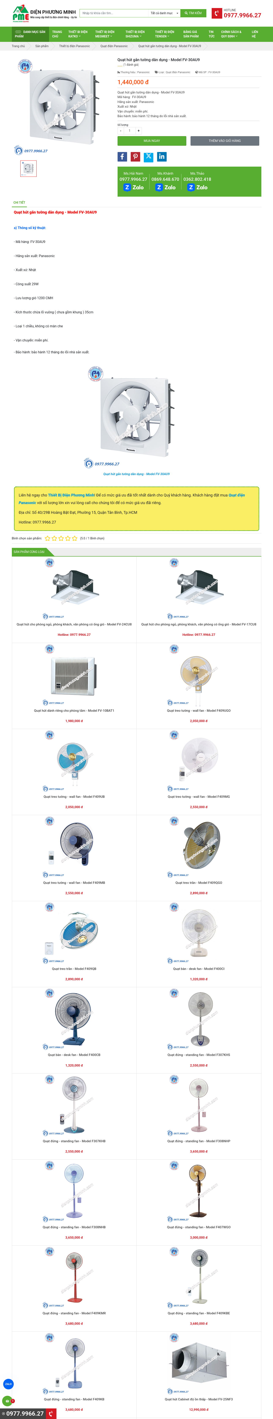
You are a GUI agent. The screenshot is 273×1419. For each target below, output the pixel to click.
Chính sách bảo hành (220, 1319)
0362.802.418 (197, 179)
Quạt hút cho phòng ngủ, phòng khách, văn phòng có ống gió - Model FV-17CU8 (87, 615)
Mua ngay (152, 141)
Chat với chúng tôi (225, 1282)
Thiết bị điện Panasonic (158, 1326)
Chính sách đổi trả (218, 1326)
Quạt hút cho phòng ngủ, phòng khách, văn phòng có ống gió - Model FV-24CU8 (37, 615)
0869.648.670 (165, 179)
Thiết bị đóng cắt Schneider (160, 1319)
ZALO (8, 1384)
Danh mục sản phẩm (30, 34)
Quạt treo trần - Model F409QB (186, 681)
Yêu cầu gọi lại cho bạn (157, 1286)
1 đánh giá (131, 64)
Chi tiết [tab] (19, 202)
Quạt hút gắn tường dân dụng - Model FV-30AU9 (136, 474)
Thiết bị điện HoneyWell (158, 1365)
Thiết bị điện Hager (155, 1332)
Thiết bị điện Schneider (157, 1313)
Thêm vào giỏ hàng (225, 141)
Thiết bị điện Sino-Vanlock (159, 1359)
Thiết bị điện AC (153, 1346)
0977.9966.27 (133, 179)
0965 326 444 (50, 1340)
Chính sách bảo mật (220, 1332)
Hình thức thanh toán (220, 1313)
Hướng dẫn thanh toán (157, 1278)
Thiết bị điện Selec (154, 1339)
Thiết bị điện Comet (155, 1352)
